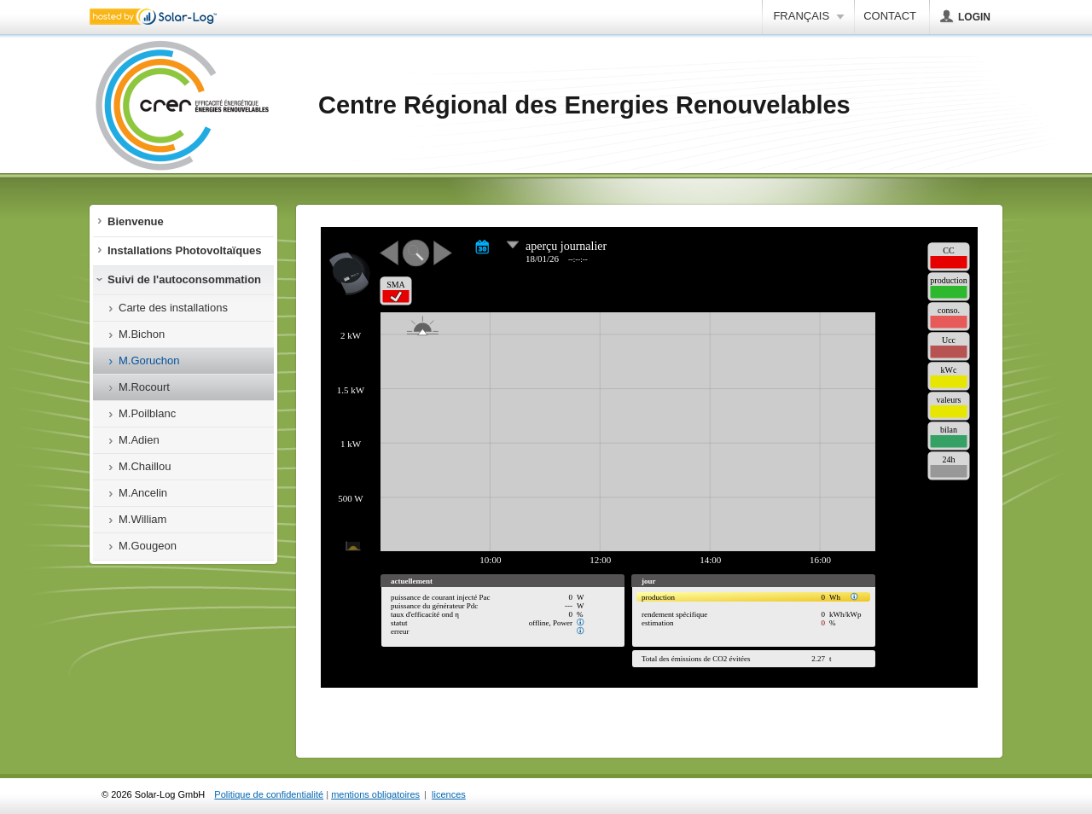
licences (449, 794)
